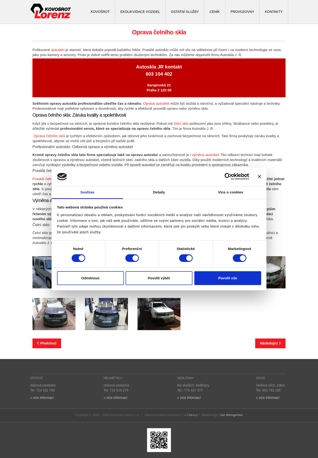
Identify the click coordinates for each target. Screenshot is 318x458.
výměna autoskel (205, 155)
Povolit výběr (159, 278)
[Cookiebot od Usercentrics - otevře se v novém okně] (228, 176)
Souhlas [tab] (87, 192)
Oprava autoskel (156, 103)
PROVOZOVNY (242, 12)
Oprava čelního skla (49, 136)
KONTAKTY (273, 12)
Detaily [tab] (159, 192)
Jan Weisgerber (231, 415)
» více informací (42, 398)
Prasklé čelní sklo (46, 179)
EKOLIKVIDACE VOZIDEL (140, 12)
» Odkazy (191, 415)
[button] (53, 314)
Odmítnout (90, 278)
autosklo (57, 50)
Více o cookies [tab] (230, 192)
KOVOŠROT (100, 12)
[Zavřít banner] (259, 176)
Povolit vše (227, 278)
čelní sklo (181, 123)
